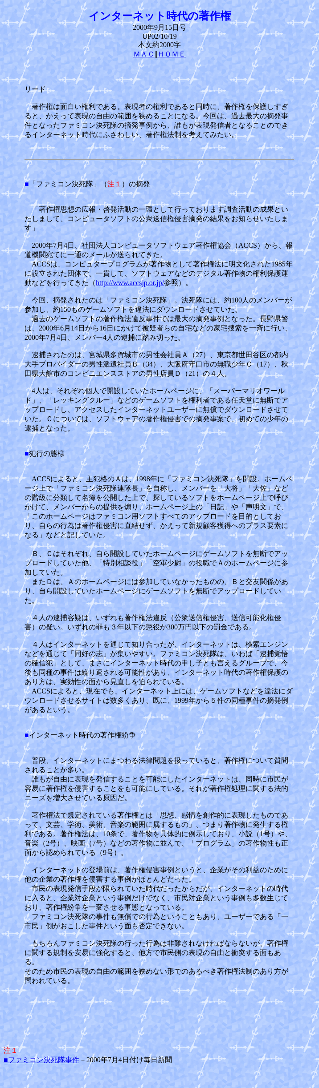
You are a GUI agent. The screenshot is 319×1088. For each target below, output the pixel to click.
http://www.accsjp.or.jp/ (130, 282)
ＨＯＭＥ (171, 54)
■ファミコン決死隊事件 (41, 1060)
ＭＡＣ (144, 54)
